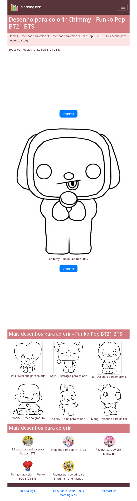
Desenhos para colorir (33, 36)
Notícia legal (28, 491)
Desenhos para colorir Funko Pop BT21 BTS (78, 36)
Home (13, 36)
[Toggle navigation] (123, 7)
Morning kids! (25, 7)
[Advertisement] (68, 81)
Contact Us (109, 491)
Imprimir (68, 114)
